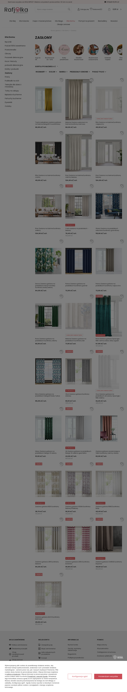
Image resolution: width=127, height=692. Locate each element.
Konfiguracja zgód (79, 676)
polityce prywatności (13, 674)
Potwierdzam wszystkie (108, 676)
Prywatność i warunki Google (37, 676)
